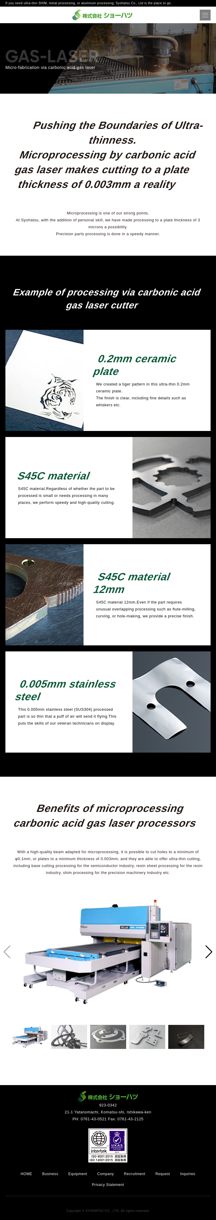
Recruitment (134, 1174)
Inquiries (187, 1174)
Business (50, 1174)
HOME (26, 1174)
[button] (209, 952)
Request (162, 1174)
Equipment (77, 1174)
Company (105, 1174)
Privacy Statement (108, 1185)
